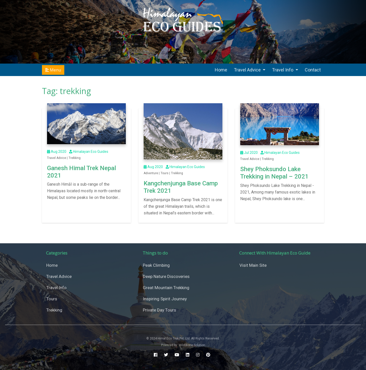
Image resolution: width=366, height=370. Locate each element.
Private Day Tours (159, 310)
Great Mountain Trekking (166, 287)
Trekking (75, 158)
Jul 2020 (249, 153)
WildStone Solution (192, 345)
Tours (51, 298)
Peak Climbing (156, 265)
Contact (313, 69)
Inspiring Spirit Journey (165, 298)
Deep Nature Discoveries (166, 276)
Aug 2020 (56, 152)
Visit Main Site (253, 265)
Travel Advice (248, 69)
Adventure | (152, 173)
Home (221, 69)
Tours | (165, 173)
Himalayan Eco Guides (88, 152)
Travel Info (283, 69)
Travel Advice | (57, 158)
